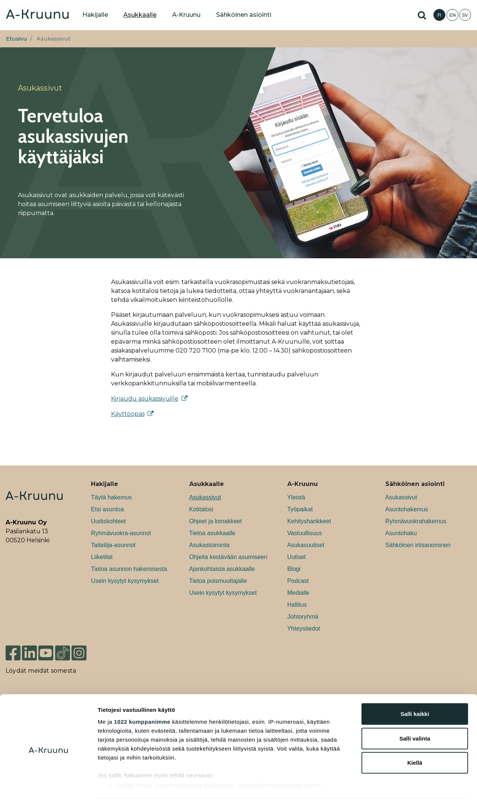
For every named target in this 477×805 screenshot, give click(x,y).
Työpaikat (300, 509)
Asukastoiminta (209, 545)
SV (465, 15)
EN (452, 15)
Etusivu (16, 38)
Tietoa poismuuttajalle (218, 581)
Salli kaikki (415, 691)
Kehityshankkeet (309, 521)
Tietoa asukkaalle (212, 533)
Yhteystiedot (303, 628)
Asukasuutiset (306, 545)
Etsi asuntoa (107, 509)
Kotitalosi (201, 509)
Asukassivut (205, 497)
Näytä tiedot (398, 790)
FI (439, 15)
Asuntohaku (401, 533)
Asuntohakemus (406, 509)
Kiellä (414, 740)
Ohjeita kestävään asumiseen (228, 557)
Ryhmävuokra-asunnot (121, 533)
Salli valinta (414, 715)
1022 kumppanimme (142, 698)
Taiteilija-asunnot (113, 545)
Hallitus (297, 605)
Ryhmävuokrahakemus (415, 521)
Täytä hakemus (111, 497)
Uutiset (296, 557)
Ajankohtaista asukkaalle (222, 569)
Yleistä (296, 497)
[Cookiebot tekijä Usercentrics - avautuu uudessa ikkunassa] (48, 790)
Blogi (294, 569)
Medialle (298, 593)
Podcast (298, 581)
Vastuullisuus (304, 533)
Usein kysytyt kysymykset (124, 581)
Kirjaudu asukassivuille (145, 398)
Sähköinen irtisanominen (418, 545)
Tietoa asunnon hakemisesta (129, 569)
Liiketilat (102, 557)
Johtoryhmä (303, 616)
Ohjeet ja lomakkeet (215, 521)
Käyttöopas (128, 413)
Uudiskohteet (108, 521)
